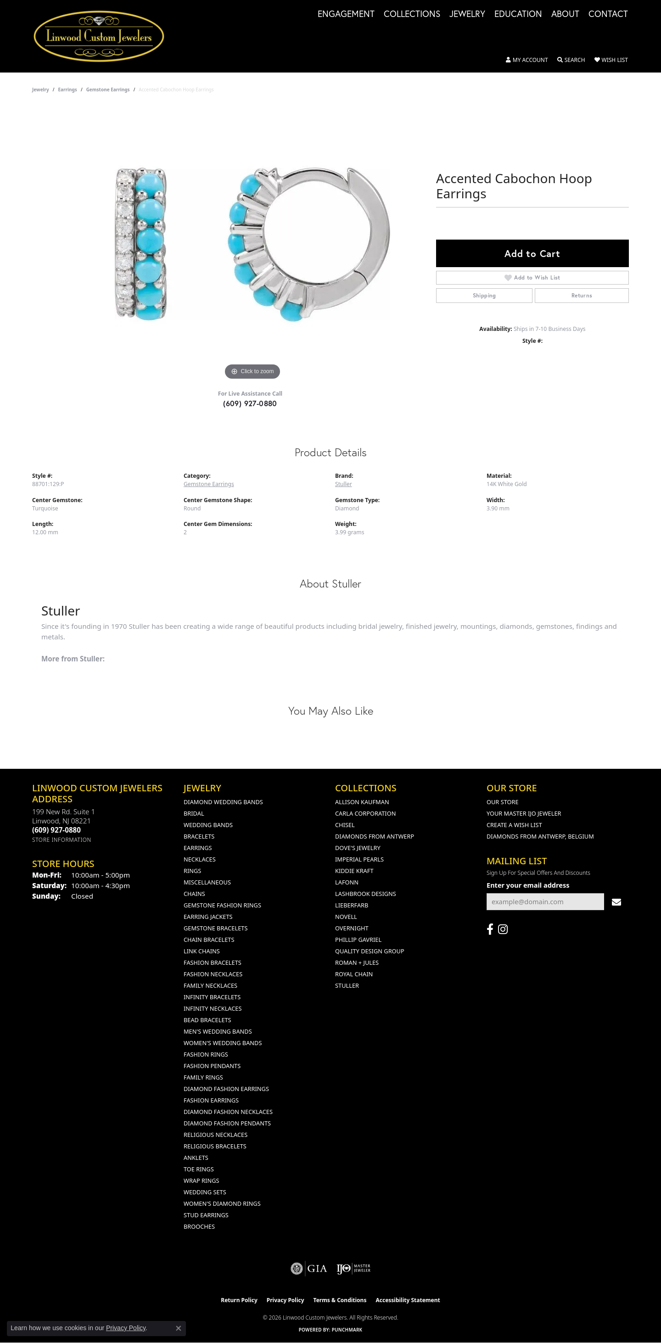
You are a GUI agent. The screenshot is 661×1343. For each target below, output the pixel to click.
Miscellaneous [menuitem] (207, 882)
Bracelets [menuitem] (199, 836)
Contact (608, 14)
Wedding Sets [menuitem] (205, 1192)
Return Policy (239, 1300)
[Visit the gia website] (309, 1268)
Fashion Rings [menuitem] (206, 1054)
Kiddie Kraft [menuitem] (354, 871)
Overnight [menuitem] (352, 928)
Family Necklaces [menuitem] (210, 985)
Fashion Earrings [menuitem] (211, 1100)
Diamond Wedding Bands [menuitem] (223, 802)
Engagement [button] (346, 14)
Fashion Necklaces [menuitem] (213, 974)
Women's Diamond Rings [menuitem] (222, 1203)
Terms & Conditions (340, 1300)
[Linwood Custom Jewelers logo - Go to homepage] (104, 36)
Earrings (67, 89)
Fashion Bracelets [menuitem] (212, 962)
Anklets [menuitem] (196, 1157)
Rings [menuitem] (192, 871)
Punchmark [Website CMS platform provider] (347, 1329)
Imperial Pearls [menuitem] (359, 859)
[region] (252, 244)
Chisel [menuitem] (345, 825)
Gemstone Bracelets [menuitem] (215, 928)
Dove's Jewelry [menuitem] (358, 848)
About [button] (565, 14)
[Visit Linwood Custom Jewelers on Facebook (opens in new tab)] (490, 929)
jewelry (40, 89)
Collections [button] (412, 14)
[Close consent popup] (178, 1328)
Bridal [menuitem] (194, 813)
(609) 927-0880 (250, 403)
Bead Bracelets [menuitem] (207, 1020)
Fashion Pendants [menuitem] (212, 1066)
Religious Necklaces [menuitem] (215, 1134)
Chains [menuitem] (194, 894)
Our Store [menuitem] (503, 802)
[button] (527, 60)
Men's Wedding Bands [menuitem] (218, 1031)
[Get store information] (61, 840)
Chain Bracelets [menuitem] (209, 939)
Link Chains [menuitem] (202, 951)
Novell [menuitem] (346, 916)
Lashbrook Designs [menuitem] (365, 894)
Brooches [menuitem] (199, 1226)
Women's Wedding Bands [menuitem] (223, 1043)
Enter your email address (528, 885)
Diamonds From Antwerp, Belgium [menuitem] (540, 836)
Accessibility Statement (407, 1300)
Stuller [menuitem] (347, 985)
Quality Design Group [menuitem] (369, 951)
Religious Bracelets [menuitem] (215, 1146)
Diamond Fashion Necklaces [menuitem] (228, 1112)
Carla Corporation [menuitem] (365, 813)
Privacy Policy (285, 1300)
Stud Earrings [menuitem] (206, 1215)
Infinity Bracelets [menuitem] (212, 997)
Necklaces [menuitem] (200, 859)
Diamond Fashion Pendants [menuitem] (227, 1123)
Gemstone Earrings (108, 89)
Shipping (484, 295)
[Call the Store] (56, 829)
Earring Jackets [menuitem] (208, 916)
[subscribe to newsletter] (616, 901)
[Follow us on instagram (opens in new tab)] (503, 929)
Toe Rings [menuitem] (199, 1169)
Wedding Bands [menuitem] (208, 825)
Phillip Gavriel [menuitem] (358, 939)
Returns (582, 295)
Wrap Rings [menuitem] (201, 1180)
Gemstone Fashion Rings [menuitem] (222, 905)
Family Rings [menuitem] (203, 1077)
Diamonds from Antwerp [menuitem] (374, 836)
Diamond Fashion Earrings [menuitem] (226, 1089)
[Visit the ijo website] (353, 1268)
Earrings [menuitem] (198, 848)
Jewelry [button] (467, 14)
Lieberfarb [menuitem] (351, 905)
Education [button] (518, 14)
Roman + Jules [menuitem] (357, 962)
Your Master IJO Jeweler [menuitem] (524, 813)
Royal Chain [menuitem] (354, 974)
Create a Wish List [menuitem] (514, 825)
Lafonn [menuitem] (347, 882)
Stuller (343, 484)
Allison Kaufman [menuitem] (362, 802)
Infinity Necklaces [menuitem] (213, 1008)
